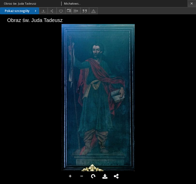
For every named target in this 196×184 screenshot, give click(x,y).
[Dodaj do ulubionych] (61, 10)
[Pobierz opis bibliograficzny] (75, 11)
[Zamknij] (192, 3)
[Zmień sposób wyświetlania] (68, 10)
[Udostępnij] (52, 10)
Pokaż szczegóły (21, 11)
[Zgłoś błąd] (93, 10)
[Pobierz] (43, 10)
